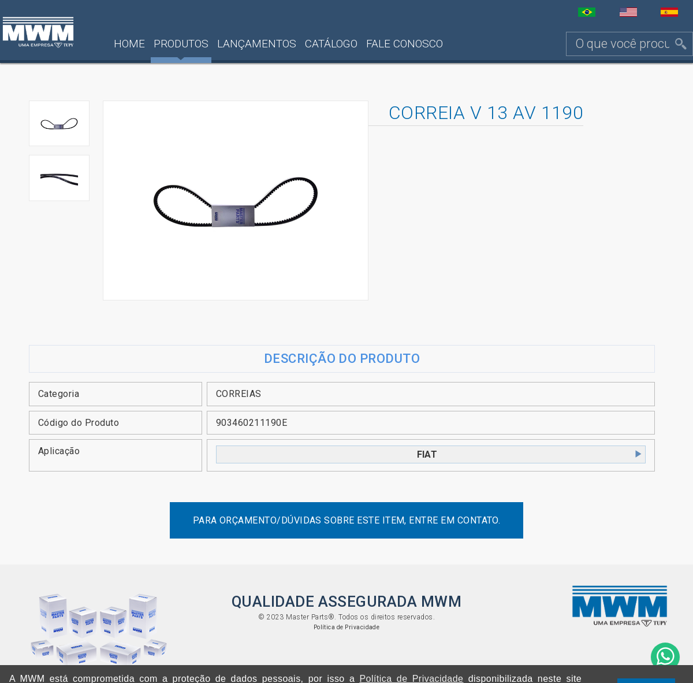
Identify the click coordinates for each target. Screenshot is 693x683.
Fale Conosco (404, 43)
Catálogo (331, 43)
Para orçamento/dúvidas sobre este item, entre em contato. (347, 520)
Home (129, 43)
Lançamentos (256, 43)
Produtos (181, 43)
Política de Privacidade (347, 627)
